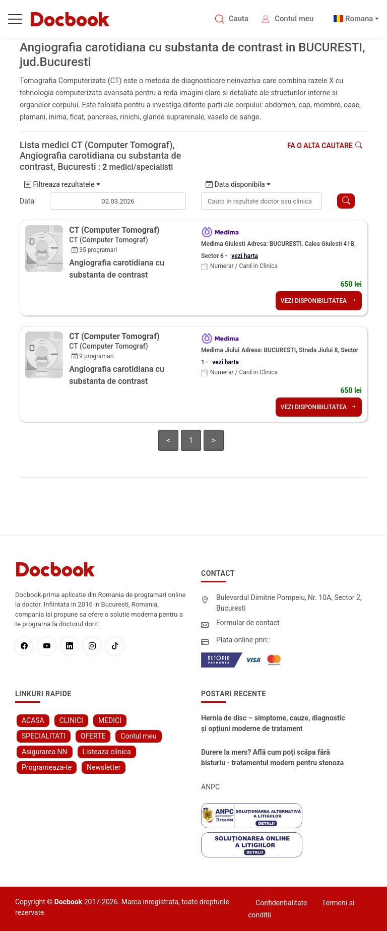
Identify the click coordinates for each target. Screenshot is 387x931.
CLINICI (71, 720)
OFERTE (93, 736)
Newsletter (103, 767)
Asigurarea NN (45, 752)
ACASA (33, 720)
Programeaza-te (47, 767)
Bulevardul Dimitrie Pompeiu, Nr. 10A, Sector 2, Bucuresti (289, 602)
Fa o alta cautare (324, 146)
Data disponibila (235, 184)
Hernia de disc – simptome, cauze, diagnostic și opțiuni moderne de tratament (273, 723)
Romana (359, 18)
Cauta (238, 18)
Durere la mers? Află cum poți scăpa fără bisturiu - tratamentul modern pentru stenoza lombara (272, 758)
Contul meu (294, 18)
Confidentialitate (281, 903)
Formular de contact (248, 623)
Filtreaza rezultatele (59, 184)
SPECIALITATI (44, 736)
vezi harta (244, 255)
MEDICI (109, 720)
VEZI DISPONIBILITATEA (319, 300)
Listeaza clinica (107, 752)
